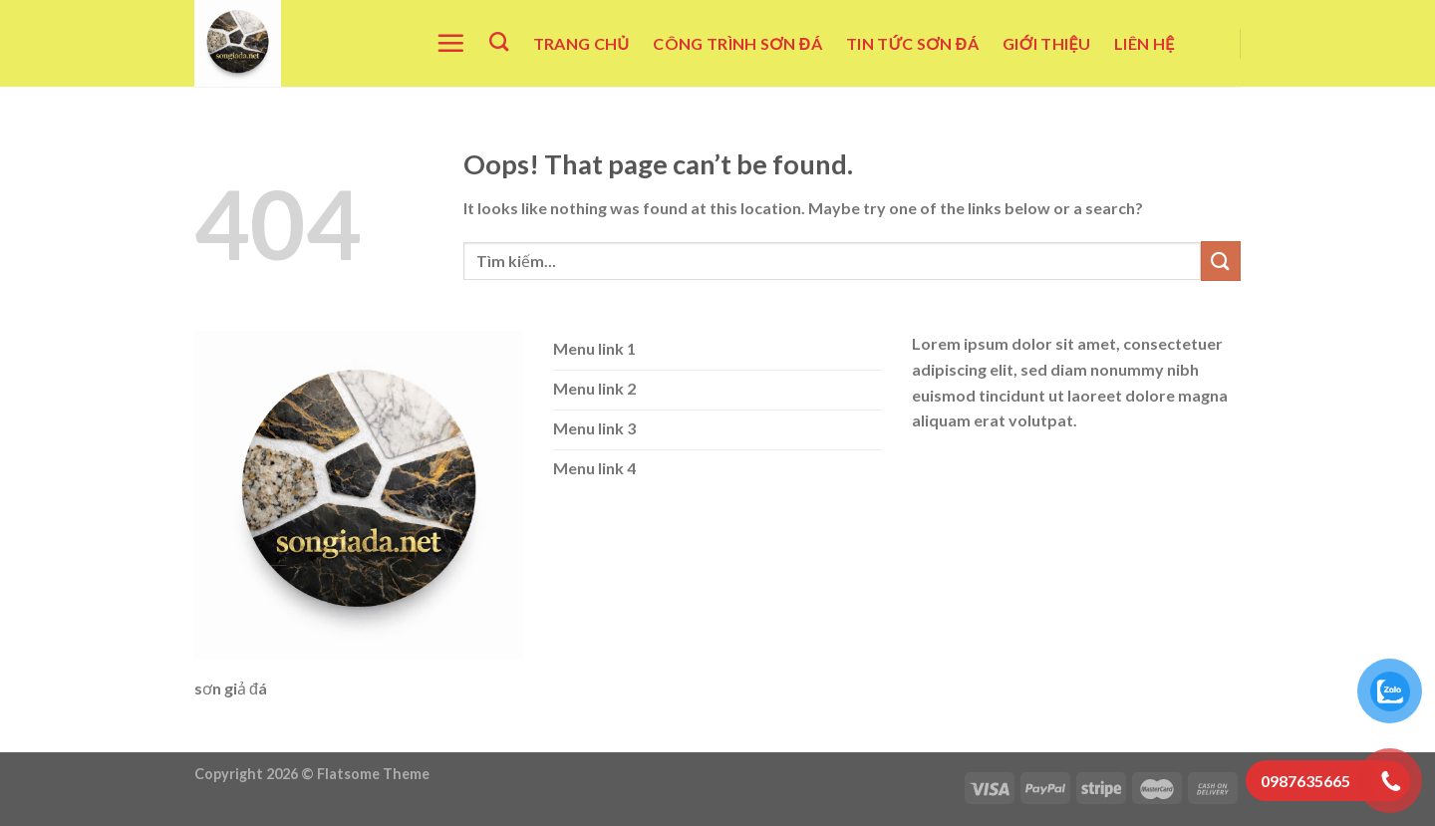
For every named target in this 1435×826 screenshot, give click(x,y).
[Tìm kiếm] (498, 41)
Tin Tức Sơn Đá (912, 44)
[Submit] (1221, 260)
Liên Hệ (1144, 44)
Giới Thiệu (1046, 44)
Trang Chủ (581, 44)
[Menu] (450, 43)
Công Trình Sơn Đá (737, 44)
